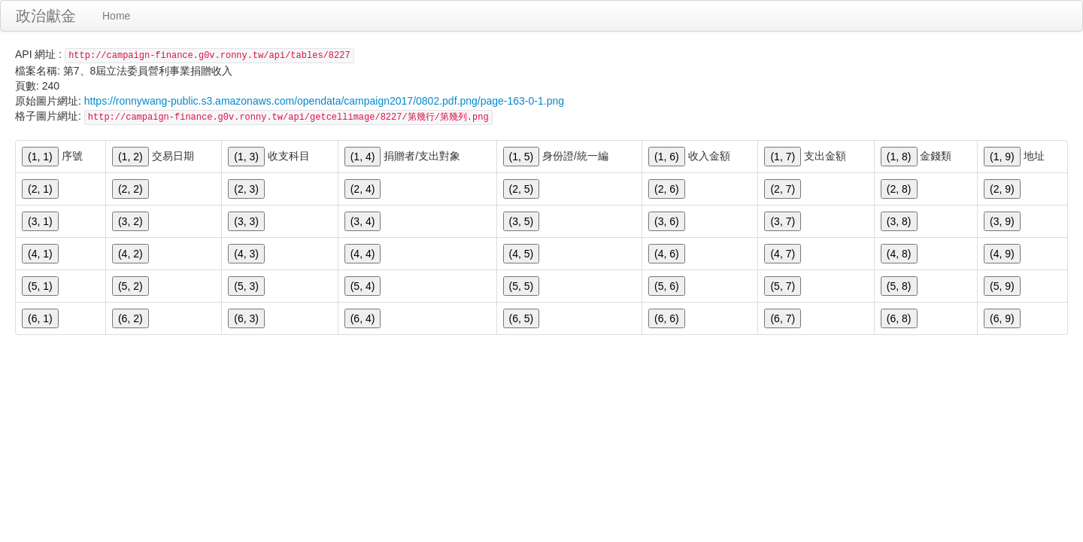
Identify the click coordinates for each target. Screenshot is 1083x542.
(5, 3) (246, 286)
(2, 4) (362, 189)
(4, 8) (899, 254)
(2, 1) (40, 189)
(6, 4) (362, 318)
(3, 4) (362, 221)
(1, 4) (362, 157)
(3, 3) (246, 221)
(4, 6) (666, 254)
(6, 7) (782, 318)
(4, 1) (40, 254)
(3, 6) (666, 221)
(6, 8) (899, 318)
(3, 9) (1002, 221)
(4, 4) (362, 254)
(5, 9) (1002, 286)
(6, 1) (40, 318)
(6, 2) (130, 318)
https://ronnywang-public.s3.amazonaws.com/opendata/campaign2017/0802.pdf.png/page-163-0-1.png (324, 101)
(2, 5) (521, 189)
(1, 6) (666, 157)
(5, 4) (362, 286)
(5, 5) (521, 286)
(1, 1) (40, 157)
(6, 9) (1002, 318)
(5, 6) (666, 286)
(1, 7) (782, 157)
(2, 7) (782, 189)
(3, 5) (521, 221)
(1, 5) (521, 157)
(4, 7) (782, 254)
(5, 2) (130, 286)
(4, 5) (521, 254)
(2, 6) (666, 189)
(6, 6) (666, 318)
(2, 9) (1002, 189)
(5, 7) (782, 286)
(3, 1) (40, 221)
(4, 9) (1002, 254)
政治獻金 (46, 16)
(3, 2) (130, 221)
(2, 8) (899, 189)
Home (116, 16)
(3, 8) (899, 221)
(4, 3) (246, 254)
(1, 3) (246, 157)
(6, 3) (246, 318)
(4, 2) (130, 254)
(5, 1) (40, 286)
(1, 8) (899, 157)
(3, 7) (782, 221)
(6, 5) (521, 318)
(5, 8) (899, 286)
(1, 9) (1002, 157)
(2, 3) (246, 189)
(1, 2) (130, 157)
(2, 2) (130, 189)
